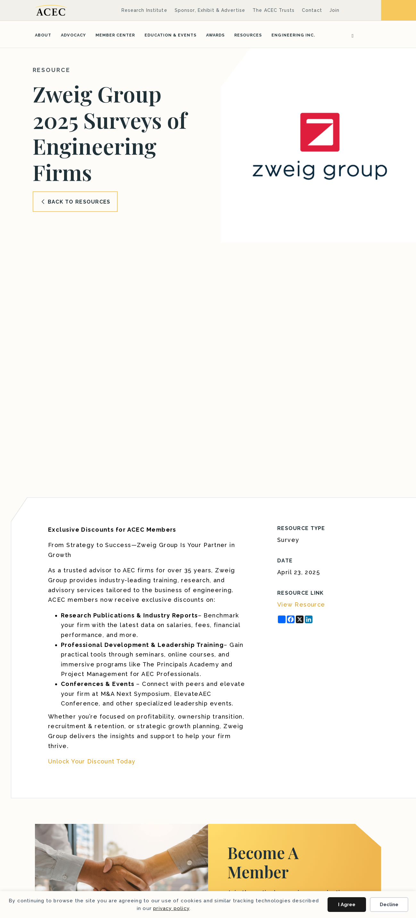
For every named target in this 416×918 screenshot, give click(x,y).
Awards (215, 35)
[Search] (350, 35)
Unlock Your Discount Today (91, 761)
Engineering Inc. (293, 35)
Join (334, 10)
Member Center (115, 35)
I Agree (346, 904)
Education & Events (170, 35)
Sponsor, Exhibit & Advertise (210, 10)
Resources (248, 35)
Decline (389, 904)
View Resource (301, 604)
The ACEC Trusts (274, 10)
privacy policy (171, 908)
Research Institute (144, 10)
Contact (312, 10)
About (43, 35)
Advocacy (73, 35)
